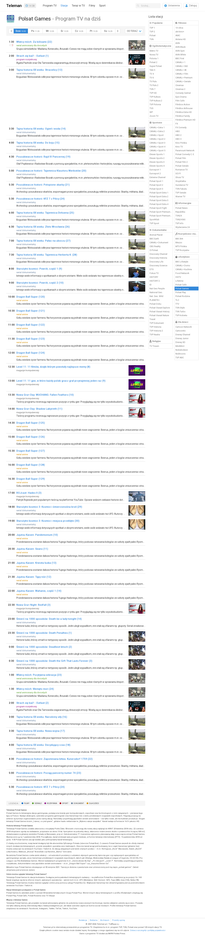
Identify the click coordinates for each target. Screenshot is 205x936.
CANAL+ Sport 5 (157, 150)
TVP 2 (152, 31)
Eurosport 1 (155, 169)
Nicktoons (180, 353)
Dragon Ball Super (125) (30, 422)
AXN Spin (180, 51)
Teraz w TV (78, 5)
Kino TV (179, 146)
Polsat (153, 35)
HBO (177, 131)
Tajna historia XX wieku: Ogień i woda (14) (41, 128)
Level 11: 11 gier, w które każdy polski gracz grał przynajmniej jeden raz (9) (61, 380)
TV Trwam (154, 346)
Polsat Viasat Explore (160, 307)
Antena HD (180, 39)
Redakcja (83, 920)
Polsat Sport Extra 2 (159, 196)
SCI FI (178, 173)
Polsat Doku (155, 304)
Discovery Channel (158, 254)
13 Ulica (179, 28)
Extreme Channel (157, 177)
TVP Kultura (155, 97)
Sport (102, 5)
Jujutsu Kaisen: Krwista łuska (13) (36, 562)
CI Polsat (154, 250)
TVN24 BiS (180, 219)
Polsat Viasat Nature (159, 315)
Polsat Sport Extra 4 (159, 204)
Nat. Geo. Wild (156, 296)
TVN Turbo (180, 311)
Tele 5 (152, 70)
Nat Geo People (157, 288)
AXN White (180, 54)
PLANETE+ (155, 300)
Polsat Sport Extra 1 (159, 192)
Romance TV (181, 169)
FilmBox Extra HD (183, 112)
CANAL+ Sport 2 (157, 139)
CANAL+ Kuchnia (183, 269)
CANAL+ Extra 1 (157, 127)
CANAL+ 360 (181, 66)
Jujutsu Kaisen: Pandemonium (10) (37, 534)
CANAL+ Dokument (159, 242)
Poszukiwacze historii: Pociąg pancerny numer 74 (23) (48, 772)
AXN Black (180, 47)
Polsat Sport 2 (156, 185)
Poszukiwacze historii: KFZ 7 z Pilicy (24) (40, 198)
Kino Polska (181, 143)
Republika (180, 212)
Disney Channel (182, 334)
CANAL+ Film (181, 74)
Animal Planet (156, 235)
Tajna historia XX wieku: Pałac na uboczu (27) (43, 240)
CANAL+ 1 (180, 62)
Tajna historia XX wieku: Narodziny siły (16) (41, 716)
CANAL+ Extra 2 (157, 131)
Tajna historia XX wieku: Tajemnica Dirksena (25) (45, 212)
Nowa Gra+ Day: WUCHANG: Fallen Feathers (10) (45, 394)
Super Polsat (156, 66)
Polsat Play (180, 292)
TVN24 (178, 215)
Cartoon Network (183, 327)
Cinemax (179, 85)
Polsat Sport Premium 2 (161, 215)
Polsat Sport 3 (156, 189)
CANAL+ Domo (182, 265)
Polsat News (181, 208)
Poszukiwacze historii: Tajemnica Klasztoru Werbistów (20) (51, 170)
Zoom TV (154, 116)
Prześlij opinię (118, 920)
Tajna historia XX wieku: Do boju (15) (38, 142)
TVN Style (180, 307)
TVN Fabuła (181, 189)
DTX (152, 269)
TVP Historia (155, 327)
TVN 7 (152, 89)
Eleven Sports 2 (157, 158)
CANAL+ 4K (181, 70)
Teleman (14, 5)
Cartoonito (180, 330)
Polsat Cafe (180, 284)
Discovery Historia (158, 258)
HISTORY (154, 277)
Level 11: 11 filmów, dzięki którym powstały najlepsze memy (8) (53, 366)
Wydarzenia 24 (182, 227)
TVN (152, 39)
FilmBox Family (182, 116)
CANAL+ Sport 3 (157, 143)
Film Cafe (179, 100)
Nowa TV (154, 54)
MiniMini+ (180, 346)
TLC (177, 300)
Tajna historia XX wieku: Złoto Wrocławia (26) (43, 226)
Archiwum (104, 920)
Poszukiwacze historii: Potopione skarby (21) (43, 184)
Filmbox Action (182, 104)
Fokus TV (154, 273)
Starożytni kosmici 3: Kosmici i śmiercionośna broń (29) (49, 506)
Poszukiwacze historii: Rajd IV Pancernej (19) (43, 156)
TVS (151, 108)
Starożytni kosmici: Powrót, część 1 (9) (39, 268)
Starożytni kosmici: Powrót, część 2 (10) (40, 282)
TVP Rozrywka (182, 250)
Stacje (64, 5)
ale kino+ (179, 31)
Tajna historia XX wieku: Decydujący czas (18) (43, 744)
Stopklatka (180, 181)
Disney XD (180, 342)
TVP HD (153, 93)
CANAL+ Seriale (183, 81)
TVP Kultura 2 (156, 100)
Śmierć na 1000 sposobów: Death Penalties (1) (44, 632)
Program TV (50, 5)
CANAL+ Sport (157, 135)
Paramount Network (184, 150)
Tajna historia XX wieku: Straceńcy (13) (39, 69)
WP (151, 112)
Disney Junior (181, 338)
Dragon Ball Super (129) (30, 478)
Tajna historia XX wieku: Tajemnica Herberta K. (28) (46, 254)
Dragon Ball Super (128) (30, 464)
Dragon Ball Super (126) (30, 436)
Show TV (179, 177)
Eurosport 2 (155, 173)
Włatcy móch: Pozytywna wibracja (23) (39, 674)
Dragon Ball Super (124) (30, 352)
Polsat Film (180, 158)
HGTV (178, 277)
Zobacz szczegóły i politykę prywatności (147, 930)
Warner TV (180, 196)
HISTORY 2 (155, 281)
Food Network (182, 273)
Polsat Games (182, 288)
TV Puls (153, 81)
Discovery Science (158, 265)
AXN (177, 43)
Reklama (93, 920)
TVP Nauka (155, 334)
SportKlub (154, 219)
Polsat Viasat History (159, 311)
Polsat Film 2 (181, 162)
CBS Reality (155, 246)
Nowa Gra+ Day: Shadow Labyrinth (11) (39, 408)
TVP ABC (179, 357)
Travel (152, 319)
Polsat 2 (153, 62)
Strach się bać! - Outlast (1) (32, 55)
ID (151, 284)
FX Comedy (180, 127)
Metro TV (154, 51)
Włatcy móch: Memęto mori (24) (35, 688)
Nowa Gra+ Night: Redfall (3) (33, 604)
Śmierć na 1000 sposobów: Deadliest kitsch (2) (44, 646)
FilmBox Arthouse (183, 108)
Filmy (92, 5)
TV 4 (152, 74)
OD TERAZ (132, 31)
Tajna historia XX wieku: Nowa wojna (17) (40, 730)
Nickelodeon (181, 350)
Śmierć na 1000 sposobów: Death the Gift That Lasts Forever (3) (54, 660)
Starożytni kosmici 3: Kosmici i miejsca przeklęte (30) (47, 520)
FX (176, 123)
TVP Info (179, 223)
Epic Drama (180, 97)
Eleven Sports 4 (157, 166)
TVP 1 (152, 28)
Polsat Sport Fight (158, 208)
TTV (177, 304)
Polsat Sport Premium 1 (161, 212)
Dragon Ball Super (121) (30, 310)
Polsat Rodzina (182, 296)
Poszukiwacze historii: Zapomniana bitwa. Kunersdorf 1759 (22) (54, 758)
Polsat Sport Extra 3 (159, 200)
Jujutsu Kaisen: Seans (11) (32, 548)
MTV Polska (181, 246)
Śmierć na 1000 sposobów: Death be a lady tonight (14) (49, 618)
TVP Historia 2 (156, 330)
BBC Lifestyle (181, 261)
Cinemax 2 (180, 89)
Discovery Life (156, 261)
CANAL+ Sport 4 (157, 146)
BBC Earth (154, 238)
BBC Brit (179, 238)
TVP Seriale (180, 192)
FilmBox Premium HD (185, 120)
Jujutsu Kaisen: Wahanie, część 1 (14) (38, 590)
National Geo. (156, 292)
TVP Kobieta (181, 315)
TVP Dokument (157, 323)
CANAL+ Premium (183, 77)
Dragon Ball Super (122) (30, 324)
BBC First (179, 58)
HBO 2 (178, 135)
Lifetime (179, 281)
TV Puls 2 (154, 85)
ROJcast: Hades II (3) (29, 492)
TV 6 (152, 77)
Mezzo (178, 242)
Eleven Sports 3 (157, 162)
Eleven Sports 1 (157, 154)
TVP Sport (154, 223)
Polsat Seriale (181, 166)
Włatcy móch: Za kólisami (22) (34, 41)
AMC (177, 35)
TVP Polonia (155, 104)
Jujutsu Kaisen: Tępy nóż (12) (33, 576)
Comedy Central (183, 93)
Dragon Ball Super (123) (30, 338)
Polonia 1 (154, 58)
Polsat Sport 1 (156, 181)
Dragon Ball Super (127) (30, 450)
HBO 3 (178, 139)
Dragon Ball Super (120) (30, 296)
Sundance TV (181, 185)
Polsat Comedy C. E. (184, 154)
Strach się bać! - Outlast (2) (32, 702)
